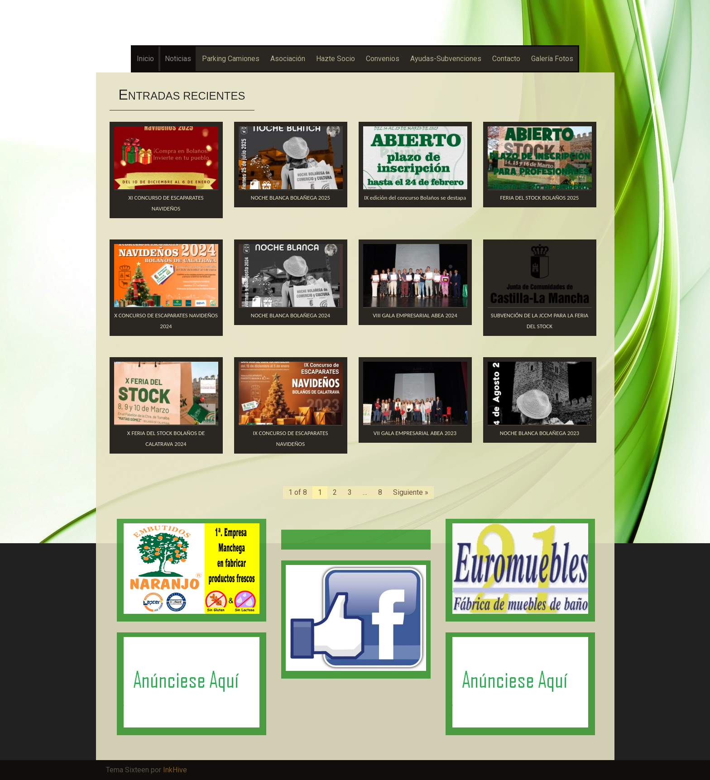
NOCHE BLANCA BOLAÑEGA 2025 (290, 197)
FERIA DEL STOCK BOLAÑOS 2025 (539, 197)
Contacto (506, 58)
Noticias (178, 58)
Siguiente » (410, 492)
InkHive (175, 770)
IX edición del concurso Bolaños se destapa (415, 197)
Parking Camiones (230, 58)
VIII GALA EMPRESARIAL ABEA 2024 (415, 315)
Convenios (382, 58)
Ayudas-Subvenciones (445, 58)
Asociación (287, 58)
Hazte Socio (335, 58)
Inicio (145, 58)
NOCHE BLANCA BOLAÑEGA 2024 (290, 315)
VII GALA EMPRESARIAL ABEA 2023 (415, 433)
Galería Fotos (552, 58)
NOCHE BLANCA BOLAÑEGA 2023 (539, 433)
